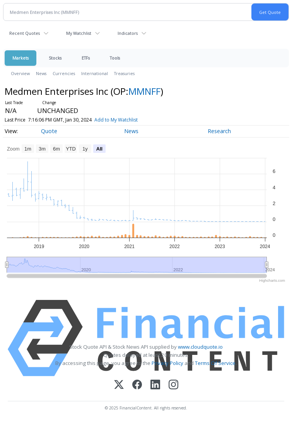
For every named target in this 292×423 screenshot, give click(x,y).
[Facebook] (137, 385)
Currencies (64, 73)
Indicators (128, 33)
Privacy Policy (167, 363)
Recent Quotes (24, 33)
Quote (49, 131)
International (94, 73)
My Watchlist (78, 33)
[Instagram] (173, 385)
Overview (20, 73)
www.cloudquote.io (200, 346)
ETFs (86, 58)
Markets (20, 58)
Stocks (55, 58)
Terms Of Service (215, 363)
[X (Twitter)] (119, 385)
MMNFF (144, 91)
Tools (115, 58)
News (41, 73)
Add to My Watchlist (128, 119)
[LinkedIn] (155, 385)
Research (219, 131)
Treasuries (124, 73)
